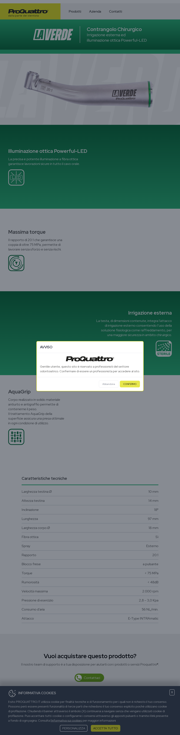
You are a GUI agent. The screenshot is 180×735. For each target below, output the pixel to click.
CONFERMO (130, 384)
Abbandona (108, 384)
